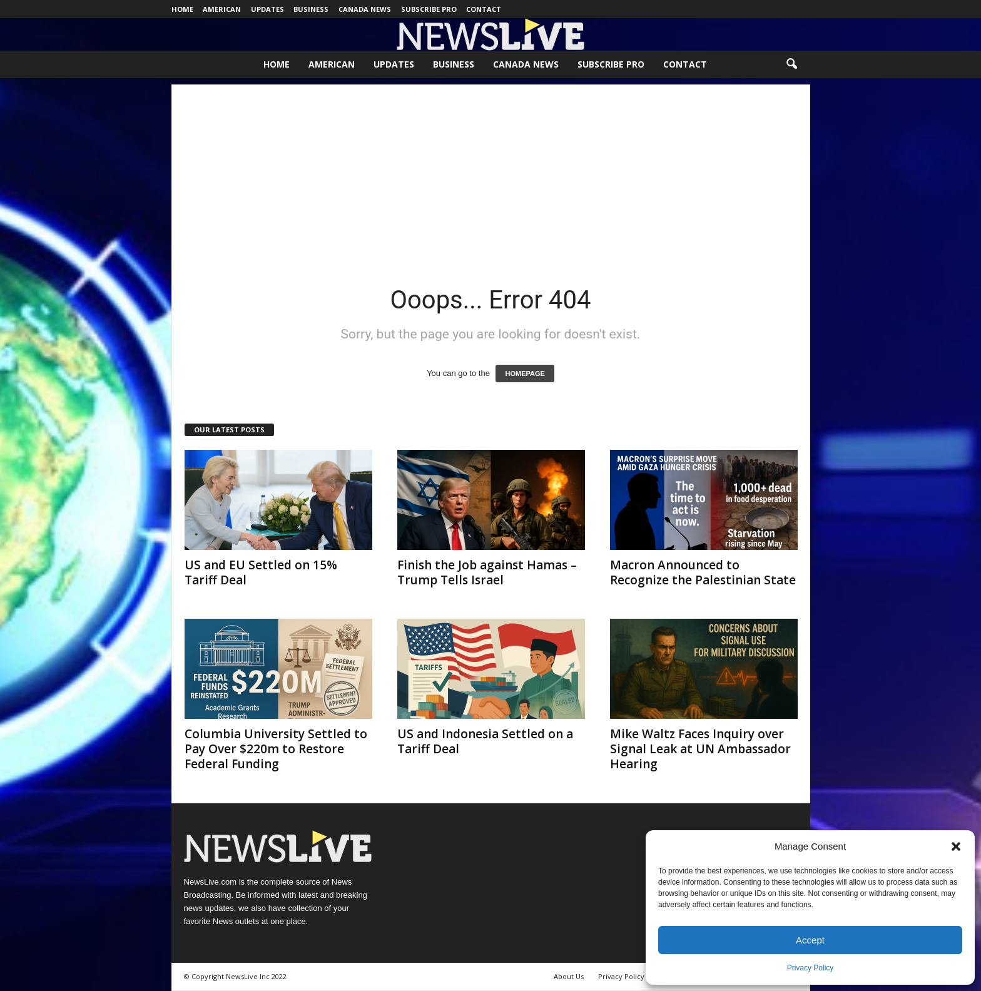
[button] (956, 846)
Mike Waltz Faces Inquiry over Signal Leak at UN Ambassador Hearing (700, 749)
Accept (810, 940)
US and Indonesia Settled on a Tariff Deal (485, 741)
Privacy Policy (810, 967)
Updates (267, 9)
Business (310, 9)
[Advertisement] (490, 172)
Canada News (364, 9)
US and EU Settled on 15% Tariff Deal (261, 572)
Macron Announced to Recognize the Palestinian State (703, 572)
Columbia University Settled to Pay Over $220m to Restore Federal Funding (276, 749)
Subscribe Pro (429, 9)
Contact (483, 9)
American (222, 9)
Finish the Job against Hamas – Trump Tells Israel (487, 572)
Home (182, 9)
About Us (569, 976)
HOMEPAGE (524, 373)
